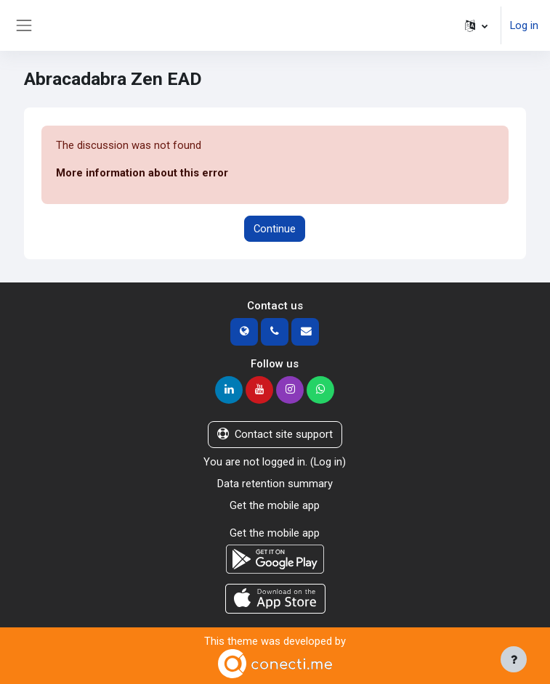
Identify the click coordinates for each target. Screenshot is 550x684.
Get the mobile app (275, 505)
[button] (476, 25)
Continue (275, 228)
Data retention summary (275, 483)
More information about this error (142, 172)
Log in (524, 25)
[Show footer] (514, 659)
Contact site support (275, 434)
